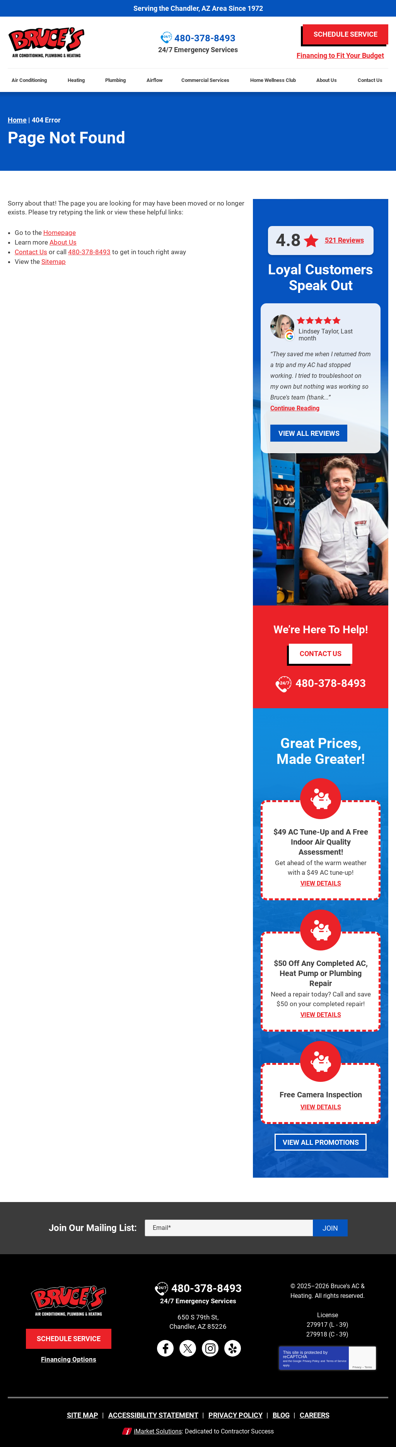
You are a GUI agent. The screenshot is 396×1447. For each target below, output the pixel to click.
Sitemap (53, 260)
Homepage (59, 232)
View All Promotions (321, 1141)
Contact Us (31, 251)
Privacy (357, 1366)
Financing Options (68, 1358)
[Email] (246, 1226)
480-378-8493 (89, 251)
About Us (63, 241)
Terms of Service (336, 1360)
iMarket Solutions (158, 1430)
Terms (368, 1366)
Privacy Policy (311, 1360)
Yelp (232, 1347)
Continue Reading (294, 408)
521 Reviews (344, 240)
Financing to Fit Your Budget (340, 55)
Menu (3, 64)
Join (330, 1227)
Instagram (210, 1347)
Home (17, 120)
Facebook (165, 1347)
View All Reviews (309, 433)
